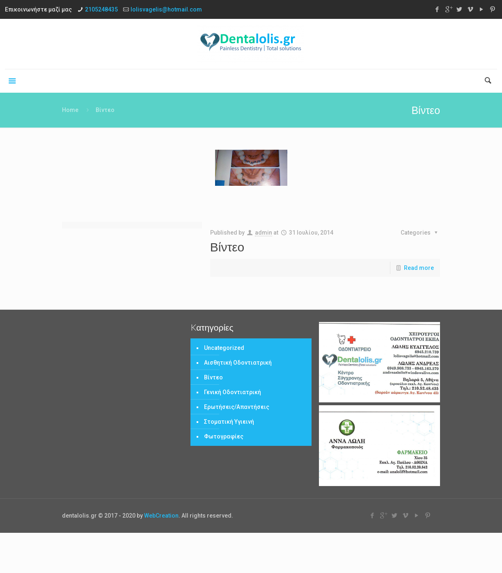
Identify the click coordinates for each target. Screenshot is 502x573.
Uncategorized (224, 348)
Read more (419, 268)
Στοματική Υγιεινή (229, 421)
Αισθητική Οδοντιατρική (238, 362)
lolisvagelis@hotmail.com (166, 9)
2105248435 (101, 9)
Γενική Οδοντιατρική (232, 392)
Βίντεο (227, 246)
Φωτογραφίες (223, 436)
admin (263, 232)
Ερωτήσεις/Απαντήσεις (236, 407)
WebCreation (161, 515)
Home (70, 110)
